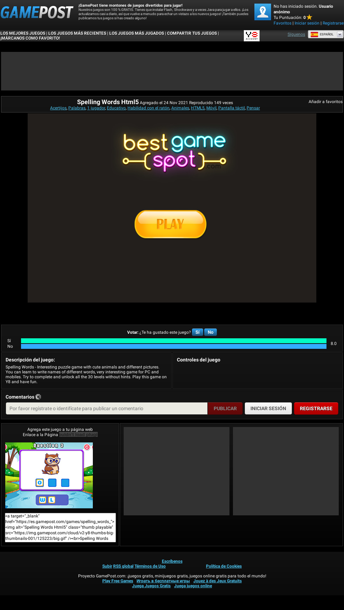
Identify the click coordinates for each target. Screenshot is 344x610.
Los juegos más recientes (77, 33)
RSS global (123, 566)
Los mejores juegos (22, 33)
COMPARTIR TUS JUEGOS (192, 33)
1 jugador (96, 108)
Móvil (211, 108)
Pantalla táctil (231, 108)
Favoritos (282, 23)
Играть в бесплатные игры (163, 580)
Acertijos (58, 108)
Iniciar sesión (307, 23)
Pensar (253, 108)
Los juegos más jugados (136, 33)
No (210, 332)
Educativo (116, 108)
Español (321, 34)
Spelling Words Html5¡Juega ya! (49, 475)
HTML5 (198, 108)
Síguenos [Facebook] (296, 34)
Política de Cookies (224, 566)
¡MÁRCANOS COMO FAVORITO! (30, 38)
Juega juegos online (193, 585)
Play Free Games (117, 580)
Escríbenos (172, 561)
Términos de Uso (150, 566)
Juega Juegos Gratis (151, 585)
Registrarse (333, 23)
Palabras (76, 108)
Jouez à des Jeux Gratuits (217, 580)
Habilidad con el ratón (149, 108)
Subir (107, 566)
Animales (180, 108)
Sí (197, 332)
